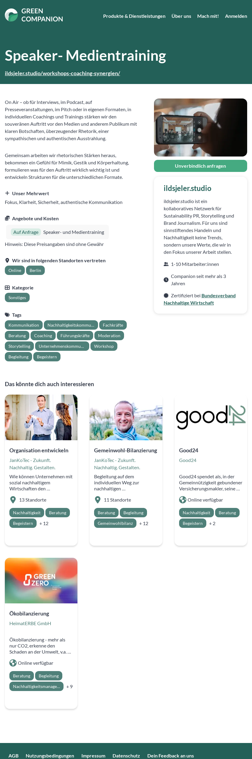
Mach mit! (208, 16)
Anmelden (236, 16)
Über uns (181, 16)
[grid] (25, 270)
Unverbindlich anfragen (200, 166)
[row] (15, 270)
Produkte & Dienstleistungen (134, 16)
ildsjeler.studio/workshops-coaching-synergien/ (62, 73)
